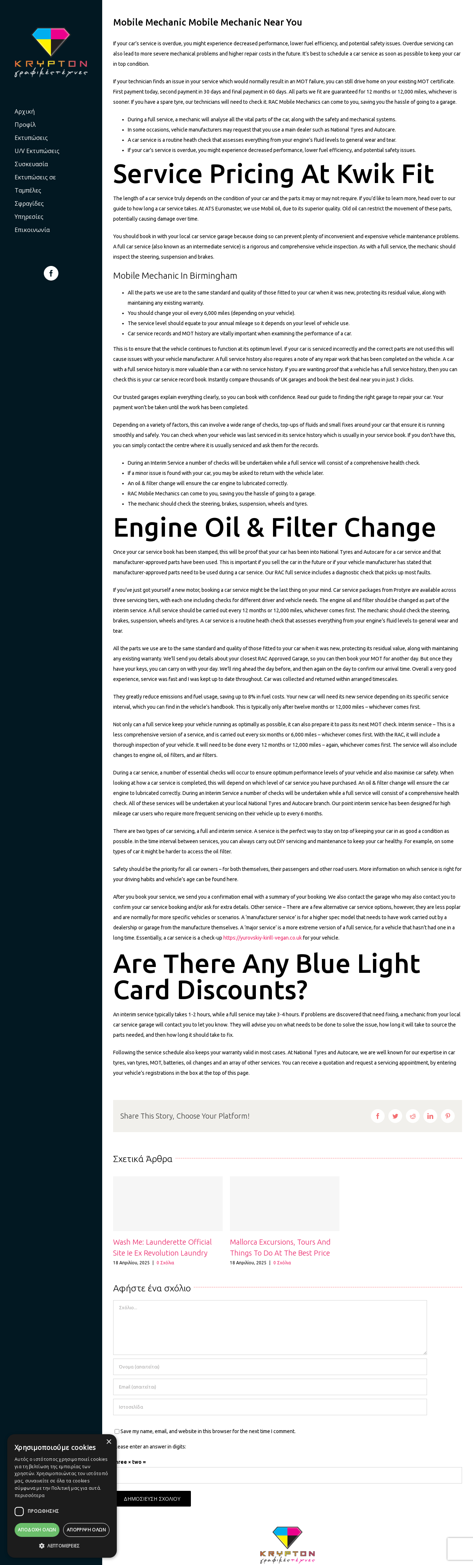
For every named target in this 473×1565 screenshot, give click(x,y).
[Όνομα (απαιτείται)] (270, 1367)
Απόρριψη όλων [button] (86, 1530)
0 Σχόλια (165, 1262)
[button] (62, 1546)
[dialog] (62, 1496)
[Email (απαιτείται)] (270, 1387)
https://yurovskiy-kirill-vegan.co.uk (262, 938)
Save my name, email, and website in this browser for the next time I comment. (208, 1431)
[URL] (270, 1407)
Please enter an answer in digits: (149, 1447)
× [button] (108, 1442)
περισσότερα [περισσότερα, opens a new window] (30, 1495)
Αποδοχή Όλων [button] (37, 1530)
